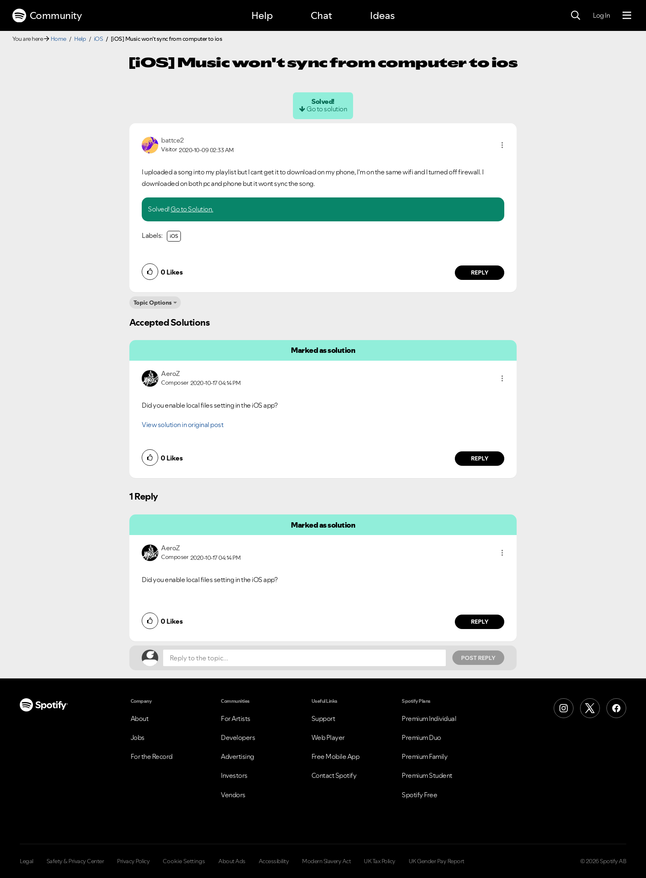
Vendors (233, 794)
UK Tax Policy (380, 861)
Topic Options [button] (152, 302)
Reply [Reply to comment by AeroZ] (480, 458)
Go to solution (327, 108)
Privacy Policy (133, 861)
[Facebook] (616, 708)
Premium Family (424, 756)
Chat (321, 15)
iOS (98, 39)
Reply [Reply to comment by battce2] (480, 272)
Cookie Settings (184, 861)
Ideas (382, 15)
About (140, 718)
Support (323, 718)
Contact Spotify (334, 775)
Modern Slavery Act (326, 861)
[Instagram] (563, 708)
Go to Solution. (192, 209)
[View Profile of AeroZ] (170, 373)
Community (47, 16)
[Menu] (627, 15)
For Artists (235, 718)
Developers (238, 737)
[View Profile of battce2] (172, 140)
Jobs (138, 737)
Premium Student (427, 775)
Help (262, 15)
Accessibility (274, 861)
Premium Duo (421, 737)
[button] (502, 145)
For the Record (152, 756)
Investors (234, 775)
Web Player (328, 737)
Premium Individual (429, 718)
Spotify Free (419, 794)
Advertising (237, 756)
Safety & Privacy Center (75, 861)
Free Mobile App (335, 756)
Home (58, 39)
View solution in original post (182, 424)
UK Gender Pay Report (436, 861)
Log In (601, 15)
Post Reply (478, 658)
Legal (26, 861)
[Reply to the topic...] (304, 658)
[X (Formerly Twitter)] (590, 708)
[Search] (576, 15)
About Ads (232, 861)
